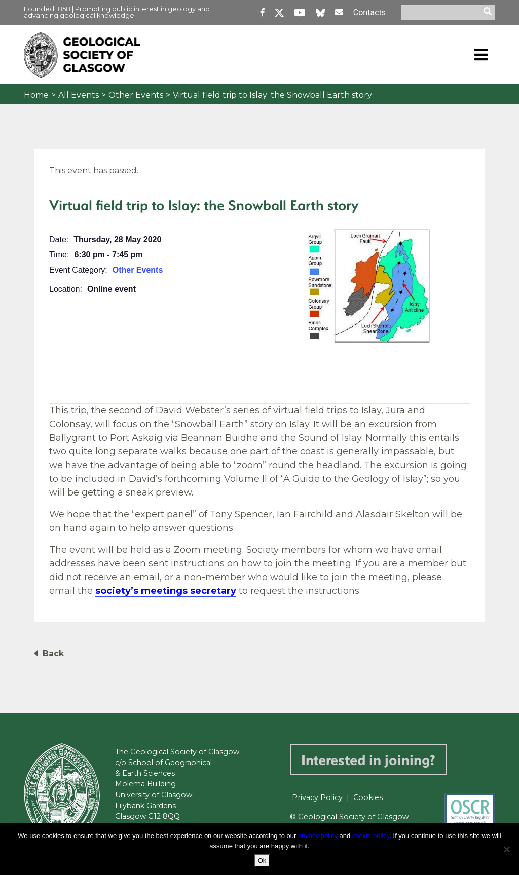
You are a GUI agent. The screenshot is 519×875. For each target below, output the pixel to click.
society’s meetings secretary (165, 590)
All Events (78, 95)
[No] (506, 849)
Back (53, 653)
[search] (489, 12)
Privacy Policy (317, 797)
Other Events (135, 95)
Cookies (368, 797)
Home (36, 95)
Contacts (369, 12)
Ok (262, 860)
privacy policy (318, 836)
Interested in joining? (368, 759)
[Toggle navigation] (481, 55)
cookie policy (370, 836)
